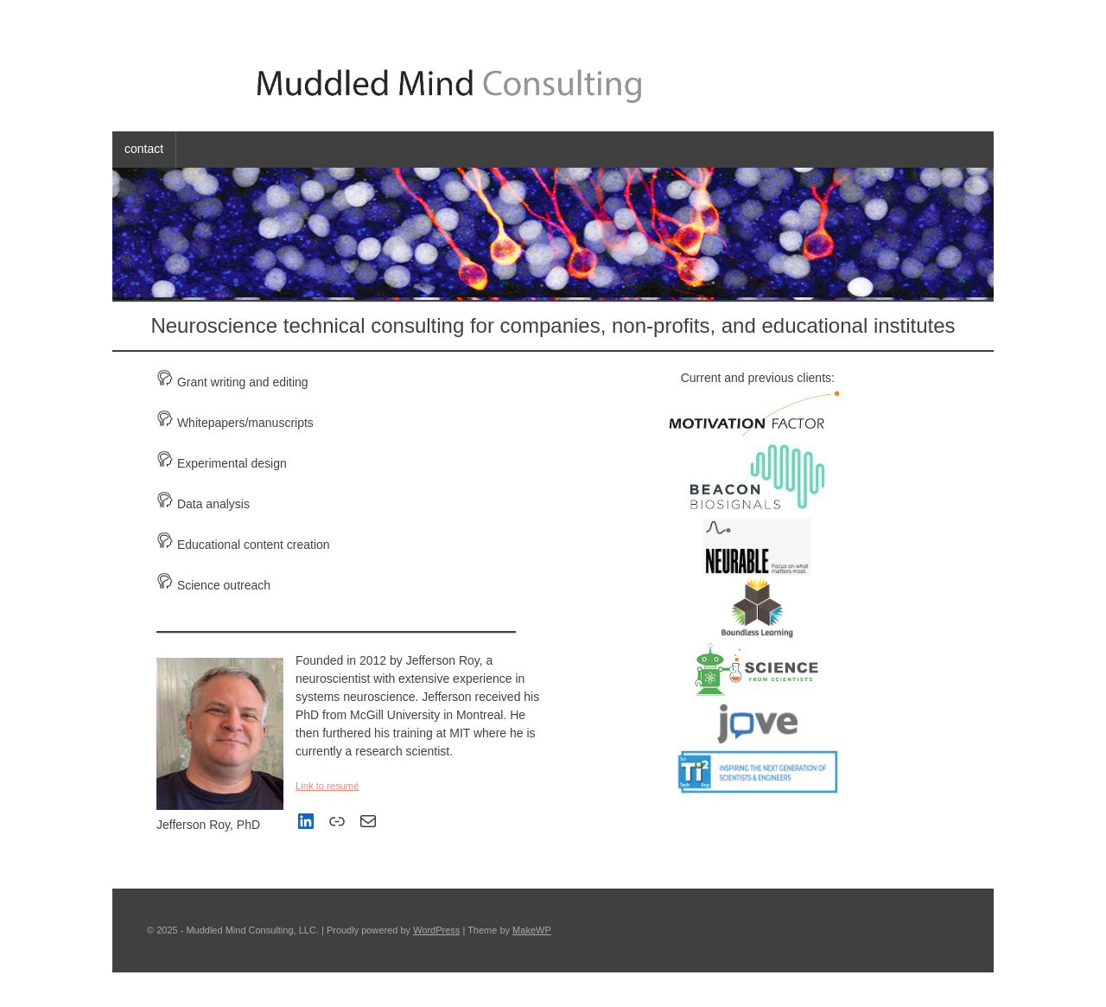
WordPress (436, 930)
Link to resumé (327, 786)
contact (143, 149)
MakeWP (531, 930)
